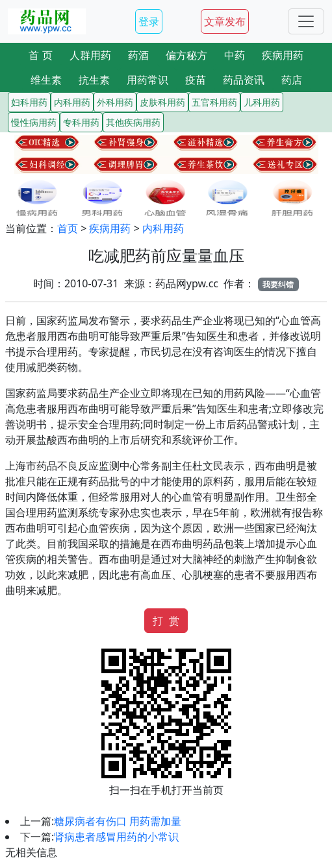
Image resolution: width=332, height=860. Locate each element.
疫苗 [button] (195, 80)
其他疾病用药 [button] (133, 122)
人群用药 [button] (90, 55)
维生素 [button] (46, 80)
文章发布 (225, 21)
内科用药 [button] (72, 102)
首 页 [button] (40, 55)
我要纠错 (278, 284)
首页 (67, 228)
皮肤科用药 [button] (162, 102)
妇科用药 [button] (29, 102)
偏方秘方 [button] (186, 55)
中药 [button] (234, 55)
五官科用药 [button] (214, 102)
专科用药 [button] (81, 122)
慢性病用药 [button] (34, 122)
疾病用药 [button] (282, 55)
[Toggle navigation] (306, 21)
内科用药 (163, 228)
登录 (148, 21)
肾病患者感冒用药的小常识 (116, 837)
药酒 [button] (138, 55)
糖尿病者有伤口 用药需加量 (117, 821)
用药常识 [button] (147, 80)
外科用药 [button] (115, 102)
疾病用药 (110, 228)
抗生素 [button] (94, 80)
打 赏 (166, 621)
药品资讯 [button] (243, 80)
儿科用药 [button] (262, 102)
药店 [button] (291, 80)
